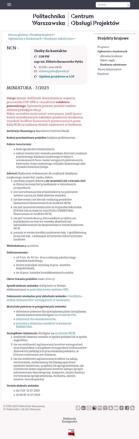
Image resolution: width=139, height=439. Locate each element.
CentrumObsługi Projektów (95, 19)
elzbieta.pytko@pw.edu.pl (54, 71)
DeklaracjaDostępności (69, 420)
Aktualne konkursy (111, 56)
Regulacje (103, 73)
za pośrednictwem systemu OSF (47, 289)
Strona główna (18, 35)
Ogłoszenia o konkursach (112, 51)
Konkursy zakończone (113, 64)
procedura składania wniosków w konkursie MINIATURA (43, 325)
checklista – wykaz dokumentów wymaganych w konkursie (45, 298)
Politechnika (48, 19)
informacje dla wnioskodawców (35, 319)
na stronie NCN (64, 333)
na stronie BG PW (64, 315)
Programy (103, 47)
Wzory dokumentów (109, 69)
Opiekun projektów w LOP (56, 77)
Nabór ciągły (107, 60)
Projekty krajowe (113, 38)
